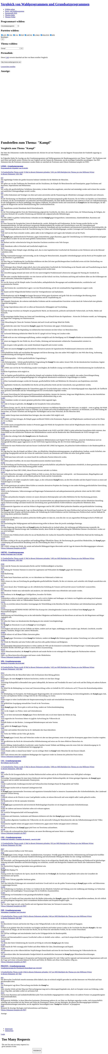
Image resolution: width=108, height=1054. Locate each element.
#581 (2, 736)
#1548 (3, 829)
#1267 (3, 952)
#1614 (3, 495)
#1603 (3, 472)
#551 (2, 351)
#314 (2, 680)
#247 (2, 275)
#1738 (3, 623)
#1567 (3, 444)
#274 (2, 579)
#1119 (3, 786)
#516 (2, 328)
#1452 (3, 877)
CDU (9, 35)
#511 (2, 309)
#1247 (3, 935)
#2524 (3, 653)
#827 (2, 849)
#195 (2, 568)
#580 (2, 732)
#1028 (3, 749)
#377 (2, 926)
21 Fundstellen (25, 558)
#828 (2, 853)
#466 (2, 290)
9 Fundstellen (24, 916)
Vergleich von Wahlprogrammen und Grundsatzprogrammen (45, 4)
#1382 (3, 868)
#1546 (3, 822)
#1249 (3, 945)
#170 (2, 248)
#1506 (3, 434)
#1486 (3, 413)
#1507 (3, 438)
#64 (2, 978)
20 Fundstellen (25, 667)
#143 (2, 231)
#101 (2, 221)
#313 (2, 677)
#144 (2, 235)
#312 (2, 673)
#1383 (3, 872)
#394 (2, 705)
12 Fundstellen (25, 843)
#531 (2, 339)
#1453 (3, 881)
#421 (2, 1006)
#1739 (3, 627)
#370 (2, 698)
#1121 (3, 795)
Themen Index (10, 15)
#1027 (3, 743)
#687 (2, 360)
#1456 (3, 896)
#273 (2, 575)
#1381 (3, 864)
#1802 (3, 640)
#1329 (3, 810)
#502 (2, 589)
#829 (2, 858)
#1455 (3, 893)
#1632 (3, 533)
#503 (2, 592)
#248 (2, 280)
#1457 (3, 902)
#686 (2, 356)
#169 (2, 244)
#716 (2, 373)
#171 (2, 254)
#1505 (3, 428)
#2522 (3, 644)
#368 (2, 686)
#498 (2, 728)
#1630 (3, 521)
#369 (2, 692)
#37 (2, 178)
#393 (2, 701)
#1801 (3, 636)
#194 (2, 564)
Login (3, 1034)
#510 (2, 305)
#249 (2, 286)
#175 (2, 271)
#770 (2, 383)
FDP (21, 35)
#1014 (3, 613)
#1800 (3, 632)
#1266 (3, 948)
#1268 (3, 956)
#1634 (3, 544)
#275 (2, 585)
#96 (2, 197)
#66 (2, 987)
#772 (2, 392)
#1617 (3, 504)
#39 (2, 187)
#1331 (3, 818)
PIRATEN (45, 35)
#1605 (3, 483)
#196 (2, 572)
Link (7, 57)
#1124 (3, 807)
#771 (2, 387)
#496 (2, 720)
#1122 (3, 799)
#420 (2, 998)
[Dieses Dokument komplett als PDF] (13, 548)
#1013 (3, 608)
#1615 (3, 499)
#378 (2, 931)
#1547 (3, 826)
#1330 (3, 814)
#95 (2, 193)
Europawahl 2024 (11, 13)
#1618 (3, 508)
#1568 (3, 449)
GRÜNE (28, 35)
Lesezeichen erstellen (8, 67)
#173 (2, 259)
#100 (2, 216)
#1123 (3, 803)
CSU (15, 35)
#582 (2, 739)
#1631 (3, 525)
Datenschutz (9, 1031)
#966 (2, 782)
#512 (2, 314)
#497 (2, 724)
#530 (2, 335)
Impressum (9, 1029)
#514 (2, 320)
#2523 (3, 649)
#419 (2, 993)
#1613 (3, 489)
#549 (2, 343)
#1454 (3, 887)
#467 (2, 294)
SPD (52, 35)
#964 (2, 772)
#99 (2, 210)
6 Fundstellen (24, 972)
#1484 (3, 402)
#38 (2, 182)
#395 (2, 709)
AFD (3, 35)
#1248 (3, 941)
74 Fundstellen (25, 172)
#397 (2, 717)
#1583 (3, 468)
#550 (2, 347)
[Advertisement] (9, 106)
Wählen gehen (10, 9)
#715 (2, 370)
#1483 (3, 398)
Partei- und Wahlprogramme (14, 11)
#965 (2, 776)
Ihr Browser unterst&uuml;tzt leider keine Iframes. (16, 1043)
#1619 (3, 516)
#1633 (3, 539)
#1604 (3, 478)
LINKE (36, 35)
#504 (2, 596)
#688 (2, 366)
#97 (2, 206)
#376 (2, 922)
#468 (2, 299)
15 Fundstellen (25, 767)
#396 (2, 713)
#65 (2, 983)
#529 (2, 332)
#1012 (3, 602)
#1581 (3, 459)
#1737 (3, 619)
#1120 (3, 789)
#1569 (3, 455)
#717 (2, 379)
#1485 (3, 406)
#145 (2, 240)
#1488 (3, 423)
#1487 (3, 417)
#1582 (3, 463)
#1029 (3, 753)
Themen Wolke (10, 17)
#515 (2, 324)
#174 (2, 265)
